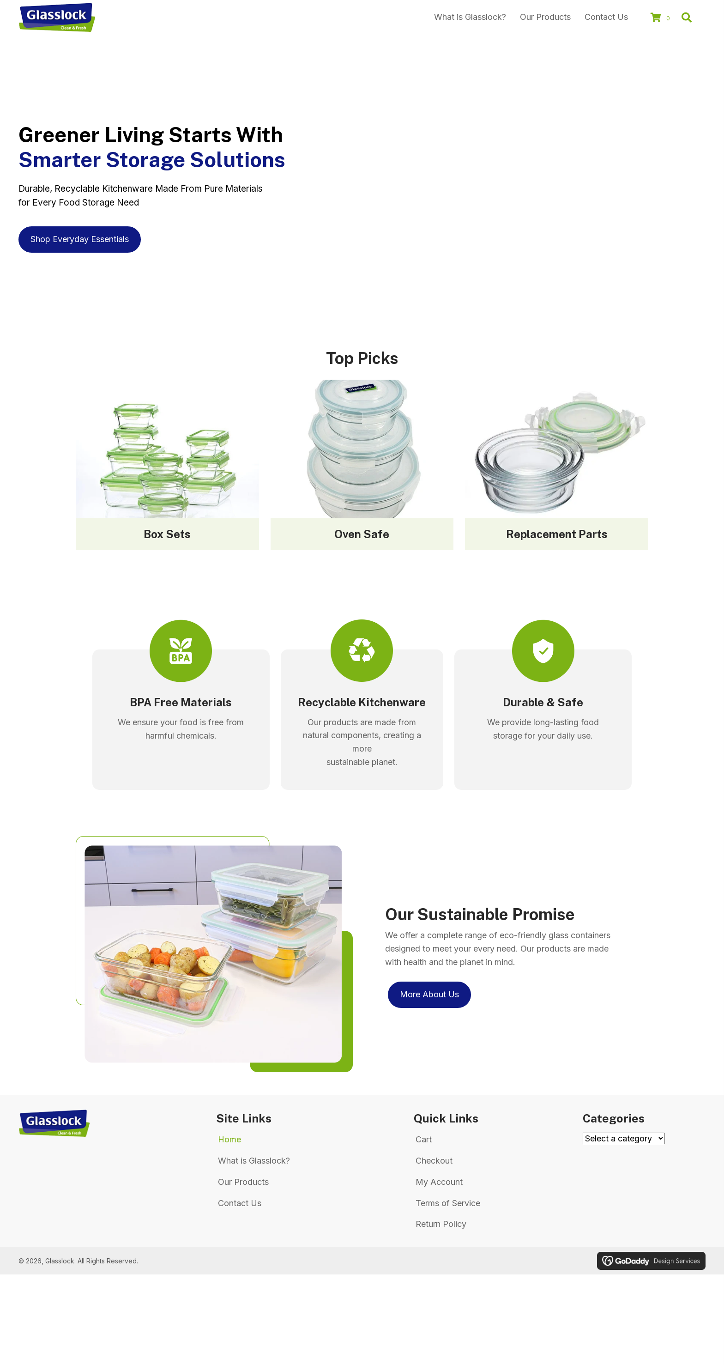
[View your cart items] (662, 18)
